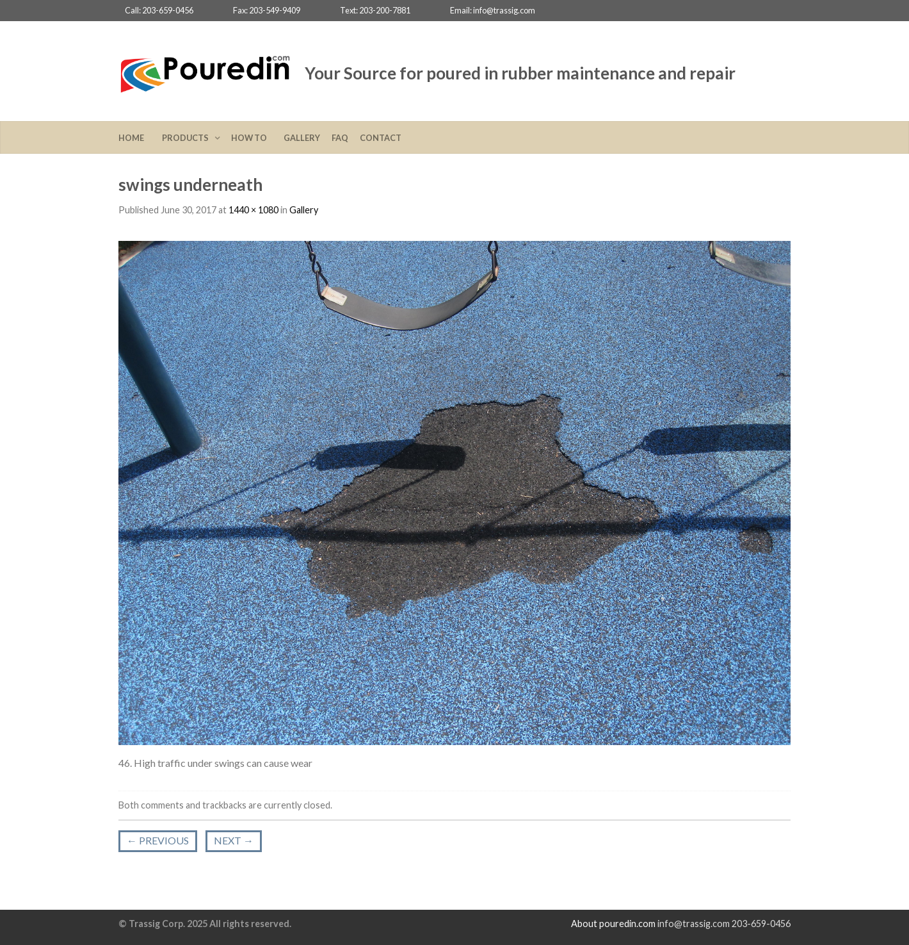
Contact (380, 138)
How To (251, 138)
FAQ (340, 138)
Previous (158, 840)
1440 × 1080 (253, 209)
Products (186, 138)
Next (233, 840)
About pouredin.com (613, 923)
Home (134, 138)
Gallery (302, 138)
